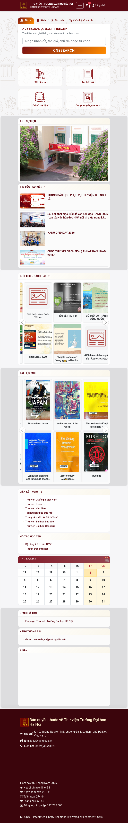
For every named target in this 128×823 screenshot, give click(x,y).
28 (37, 572)
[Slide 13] (88, 176)
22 (77, 594)
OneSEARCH (64, 50)
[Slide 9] (72, 176)
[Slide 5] (55, 176)
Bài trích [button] (57, 20)
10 (103, 580)
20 (50, 594)
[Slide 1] (39, 176)
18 (24, 594)
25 (24, 601)
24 (103, 594)
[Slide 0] (35, 176)
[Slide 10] (76, 176)
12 (37, 587)
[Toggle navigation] (80, 5)
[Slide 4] (51, 176)
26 (37, 601)
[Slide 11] (80, 176)
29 (50, 572)
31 (103, 601)
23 (90, 594)
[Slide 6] (59, 176)
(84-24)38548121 (45, 746)
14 (63, 587)
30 (63, 572)
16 (90, 587)
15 (77, 587)
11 (24, 587)
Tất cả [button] (25, 20)
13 (50, 587)
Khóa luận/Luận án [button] (81, 20)
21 (63, 594)
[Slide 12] (84, 176)
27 (24, 572)
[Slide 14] (92, 176)
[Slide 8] (68, 176)
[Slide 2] (43, 176)
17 (103, 587)
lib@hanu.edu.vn (42, 740)
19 (37, 594)
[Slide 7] (63, 176)
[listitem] (40, 76)
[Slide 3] (47, 176)
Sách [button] (41, 20)
